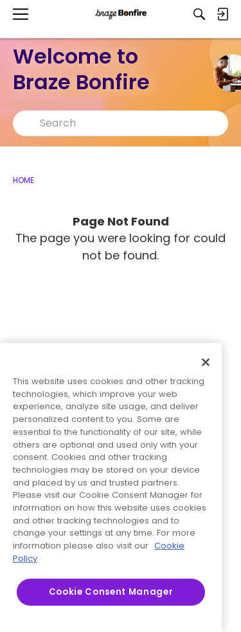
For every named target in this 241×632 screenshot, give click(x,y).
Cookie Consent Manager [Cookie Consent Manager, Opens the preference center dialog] (111, 592)
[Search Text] (130, 123)
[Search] (199, 14)
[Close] (206, 362)
